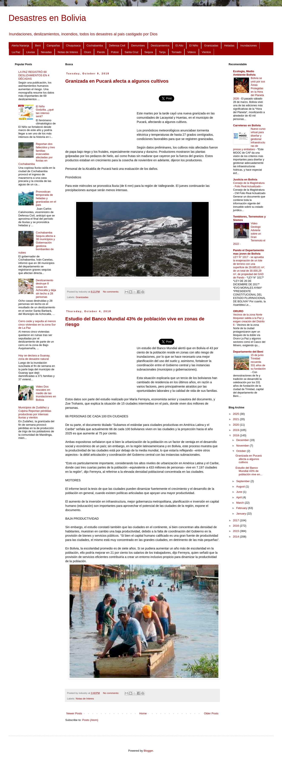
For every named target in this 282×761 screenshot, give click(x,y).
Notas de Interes (68, 52)
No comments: (111, 291)
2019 (236, 430)
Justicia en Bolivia (245, 179)
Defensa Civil (117, 45)
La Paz (16, 52)
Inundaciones (248, 45)
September (243, 481)
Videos (191, 52)
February (242, 508)
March (240, 502)
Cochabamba (95, 45)
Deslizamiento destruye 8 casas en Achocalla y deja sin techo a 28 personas (46, 288)
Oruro (87, 52)
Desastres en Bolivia (47, 18)
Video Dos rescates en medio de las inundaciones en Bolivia (46, 393)
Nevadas (46, 52)
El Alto (179, 45)
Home (143, 713)
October (241, 451)
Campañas (53, 45)
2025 (236, 413)
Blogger (148, 750)
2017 (236, 520)
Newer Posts (74, 713)
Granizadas (211, 45)
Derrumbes (138, 45)
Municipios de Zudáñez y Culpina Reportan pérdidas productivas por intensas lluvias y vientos (34, 412)
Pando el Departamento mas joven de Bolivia (248, 252)
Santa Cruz (131, 52)
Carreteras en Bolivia (247, 125)
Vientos (206, 52)
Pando (101, 52)
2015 (236, 531)
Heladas (229, 45)
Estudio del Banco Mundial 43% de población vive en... (248, 471)
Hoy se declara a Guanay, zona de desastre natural (34, 357)
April (239, 497)
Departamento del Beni (248, 351)
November (243, 445)
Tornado (176, 52)
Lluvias (30, 52)
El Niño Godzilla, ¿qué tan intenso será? (45, 111)
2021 (236, 419)
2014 (236, 536)
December (243, 440)
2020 (236, 424)
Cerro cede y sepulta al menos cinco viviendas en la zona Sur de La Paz (37, 324)
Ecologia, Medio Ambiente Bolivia (244, 73)
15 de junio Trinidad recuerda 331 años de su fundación (258, 362)
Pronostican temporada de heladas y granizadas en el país (46, 198)
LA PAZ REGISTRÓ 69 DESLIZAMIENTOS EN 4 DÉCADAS (33, 75)
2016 (236, 525)
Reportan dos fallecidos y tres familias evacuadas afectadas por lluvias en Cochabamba (36, 154)
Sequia (148, 52)
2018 (236, 435)
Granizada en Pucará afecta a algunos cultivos (116, 81)
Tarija (162, 52)
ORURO (238, 311)
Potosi (114, 52)
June (239, 491)
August (241, 486)
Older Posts (211, 713)
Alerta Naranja (20, 45)
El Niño (193, 45)
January (241, 513)
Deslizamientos (160, 45)
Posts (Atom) (90, 720)
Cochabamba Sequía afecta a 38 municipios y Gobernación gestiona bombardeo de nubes (36, 242)
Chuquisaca (73, 45)
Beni (38, 45)
